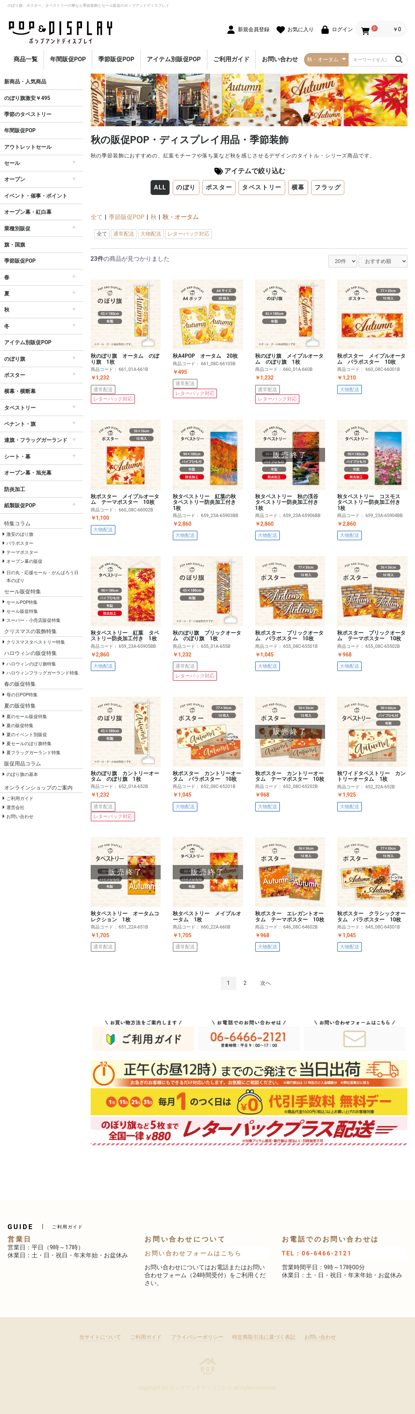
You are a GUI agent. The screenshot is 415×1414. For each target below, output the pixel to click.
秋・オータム (181, 217)
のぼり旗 (14, 359)
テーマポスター (22, 552)
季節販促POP (116, 59)
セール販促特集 (22, 611)
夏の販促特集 (19, 725)
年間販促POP (68, 59)
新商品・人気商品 (25, 82)
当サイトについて (100, 1337)
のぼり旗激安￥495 (27, 98)
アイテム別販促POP (174, 59)
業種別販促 (17, 228)
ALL (160, 187)
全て (97, 217)
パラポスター (19, 543)
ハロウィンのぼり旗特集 (31, 664)
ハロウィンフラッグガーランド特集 (42, 673)
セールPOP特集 (22, 602)
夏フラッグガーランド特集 (33, 752)
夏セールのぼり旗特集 (29, 743)
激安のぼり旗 (19, 534)
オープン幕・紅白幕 (28, 212)
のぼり (186, 187)
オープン (14, 179)
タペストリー (20, 408)
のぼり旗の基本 (22, 774)
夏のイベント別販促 (26, 734)
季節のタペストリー (28, 114)
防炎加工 (14, 489)
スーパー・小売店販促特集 (33, 620)
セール (12, 163)
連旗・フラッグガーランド (35, 440)
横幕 (298, 187)
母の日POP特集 (22, 694)
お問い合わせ (280, 59)
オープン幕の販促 (24, 561)
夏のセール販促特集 (26, 716)
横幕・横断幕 (20, 391)
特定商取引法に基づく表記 (263, 1337)
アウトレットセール (28, 147)
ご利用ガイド (231, 59)
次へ (265, 983)
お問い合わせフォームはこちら (193, 1253)
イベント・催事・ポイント (35, 196)
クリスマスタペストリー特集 (35, 642)
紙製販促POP (20, 505)
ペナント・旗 (20, 424)
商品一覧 (26, 59)
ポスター (14, 375)
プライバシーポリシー (197, 1337)
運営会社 (15, 807)
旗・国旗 (14, 245)
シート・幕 (17, 457)
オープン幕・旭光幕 (28, 473)
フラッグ (328, 187)
